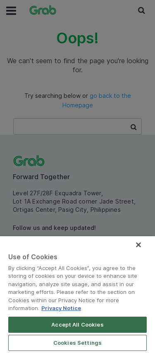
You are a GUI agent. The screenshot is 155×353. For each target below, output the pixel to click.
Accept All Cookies (77, 324)
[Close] (138, 244)
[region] (77, 294)
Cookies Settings (77, 342)
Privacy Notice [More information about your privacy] (61, 308)
